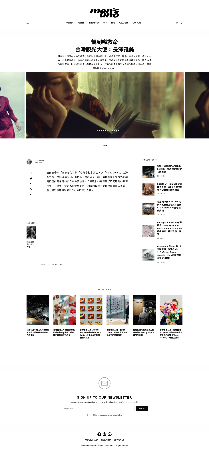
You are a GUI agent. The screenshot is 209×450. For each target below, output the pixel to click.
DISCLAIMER (106, 440)
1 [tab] (96, 131)
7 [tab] (107, 131)
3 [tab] (100, 131)
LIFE (60, 264)
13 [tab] (118, 131)
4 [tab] (102, 131)
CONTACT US (119, 440)
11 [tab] (115, 131)
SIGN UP (141, 408)
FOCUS (54, 264)
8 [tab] (109, 131)
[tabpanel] (104, 105)
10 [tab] (113, 131)
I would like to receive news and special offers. (106, 415)
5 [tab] (103, 131)
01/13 (104, 145)
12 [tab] (116, 131)
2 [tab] (98, 131)
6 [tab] (105, 131)
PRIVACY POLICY (91, 440)
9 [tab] (111, 131)
